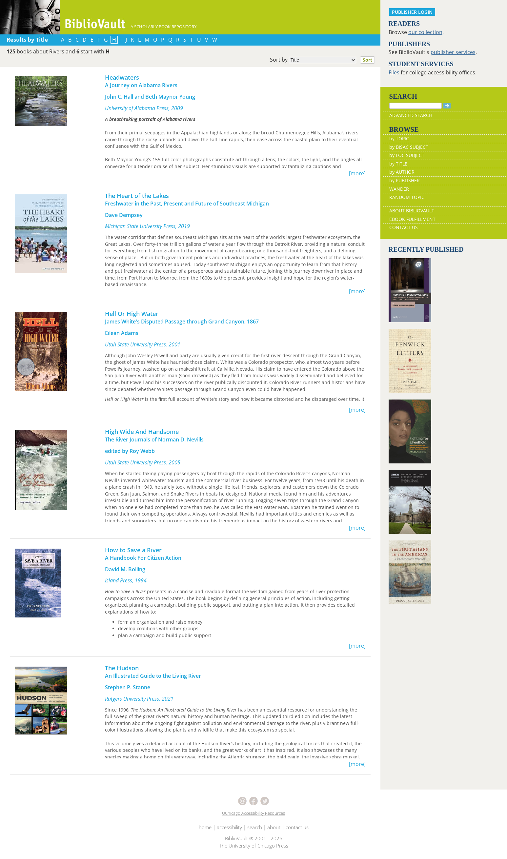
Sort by (324, 60)
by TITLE (398, 164)
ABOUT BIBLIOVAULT (411, 210)
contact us (297, 827)
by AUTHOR (402, 172)
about (273, 827)
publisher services (453, 52)
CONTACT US (403, 227)
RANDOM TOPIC (406, 197)
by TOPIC (399, 138)
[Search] (415, 106)
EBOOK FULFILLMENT (412, 219)
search (254, 827)
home (205, 827)
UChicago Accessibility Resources (253, 813)
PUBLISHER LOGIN (412, 12)
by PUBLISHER (404, 180)
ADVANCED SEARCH (410, 115)
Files (394, 72)
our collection (425, 32)
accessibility (229, 827)
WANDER (399, 189)
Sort (367, 60)
